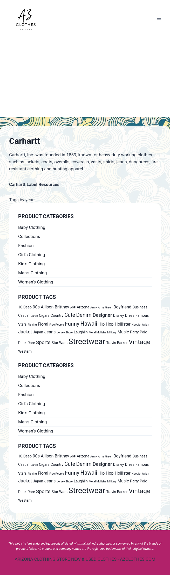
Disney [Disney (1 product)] (118, 315)
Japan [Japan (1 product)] (38, 332)
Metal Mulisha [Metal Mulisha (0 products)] (97, 332)
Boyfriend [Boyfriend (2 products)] (122, 307)
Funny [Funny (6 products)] (72, 324)
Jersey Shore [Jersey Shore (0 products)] (65, 332)
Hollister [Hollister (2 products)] (123, 324)
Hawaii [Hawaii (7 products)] (88, 323)
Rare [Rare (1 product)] (31, 343)
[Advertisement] (85, 78)
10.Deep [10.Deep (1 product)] (25, 307)
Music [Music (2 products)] (123, 332)
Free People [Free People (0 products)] (56, 324)
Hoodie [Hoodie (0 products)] (136, 324)
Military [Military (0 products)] (111, 332)
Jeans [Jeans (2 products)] (50, 332)
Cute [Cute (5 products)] (69, 315)
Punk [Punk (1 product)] (22, 343)
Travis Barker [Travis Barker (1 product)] (116, 343)
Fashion (26, 245)
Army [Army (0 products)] (93, 307)
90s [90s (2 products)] (36, 307)
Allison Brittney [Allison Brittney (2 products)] (55, 307)
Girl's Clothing (31, 254)
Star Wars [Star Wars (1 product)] (59, 343)
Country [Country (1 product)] (57, 315)
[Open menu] (159, 20)
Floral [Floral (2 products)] (43, 324)
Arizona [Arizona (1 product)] (83, 307)
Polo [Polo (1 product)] (143, 332)
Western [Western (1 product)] (25, 351)
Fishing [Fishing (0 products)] (32, 324)
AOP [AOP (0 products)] (73, 307)
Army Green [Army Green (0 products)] (105, 307)
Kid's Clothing (31, 263)
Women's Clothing (35, 282)
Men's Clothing (32, 272)
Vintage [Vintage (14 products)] (140, 342)
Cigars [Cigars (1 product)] (44, 315)
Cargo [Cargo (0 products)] (34, 316)
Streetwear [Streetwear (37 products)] (87, 341)
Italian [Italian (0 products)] (145, 324)
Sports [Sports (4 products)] (43, 342)
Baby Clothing (31, 227)
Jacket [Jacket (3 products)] (25, 331)
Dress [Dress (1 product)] (129, 315)
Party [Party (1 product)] (134, 332)
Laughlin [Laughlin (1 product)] (81, 332)
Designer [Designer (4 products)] (102, 315)
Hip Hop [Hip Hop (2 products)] (106, 324)
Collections (29, 236)
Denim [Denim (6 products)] (84, 315)
